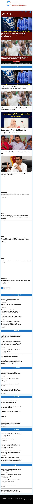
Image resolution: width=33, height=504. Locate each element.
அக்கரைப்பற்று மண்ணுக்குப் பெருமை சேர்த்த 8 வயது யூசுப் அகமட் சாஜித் (11, 475)
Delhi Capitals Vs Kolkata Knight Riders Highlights (10, 411)
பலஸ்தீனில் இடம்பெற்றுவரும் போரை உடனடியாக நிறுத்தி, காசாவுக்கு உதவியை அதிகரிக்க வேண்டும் (11, 317)
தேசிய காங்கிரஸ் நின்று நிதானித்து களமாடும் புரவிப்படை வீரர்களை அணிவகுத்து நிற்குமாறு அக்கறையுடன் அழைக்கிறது (10, 445)
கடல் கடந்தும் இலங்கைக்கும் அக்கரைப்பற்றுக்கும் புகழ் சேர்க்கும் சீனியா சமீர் (11, 470)
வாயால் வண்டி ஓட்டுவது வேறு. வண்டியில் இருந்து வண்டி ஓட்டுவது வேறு (15, 152)
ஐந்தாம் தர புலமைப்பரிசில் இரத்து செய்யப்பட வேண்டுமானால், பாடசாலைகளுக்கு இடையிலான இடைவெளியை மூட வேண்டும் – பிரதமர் (15, 239)
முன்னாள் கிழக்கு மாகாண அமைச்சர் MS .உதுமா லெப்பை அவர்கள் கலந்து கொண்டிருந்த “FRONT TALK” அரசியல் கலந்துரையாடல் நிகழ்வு (11, 423)
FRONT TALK (3, 416)
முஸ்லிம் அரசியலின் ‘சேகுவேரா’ (7, 439)
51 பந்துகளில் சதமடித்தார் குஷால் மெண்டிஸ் (10, 384)
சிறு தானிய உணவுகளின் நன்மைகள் (8, 485)
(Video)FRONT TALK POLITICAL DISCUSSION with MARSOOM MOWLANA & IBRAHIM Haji (10, 401)
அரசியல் (2, 31)
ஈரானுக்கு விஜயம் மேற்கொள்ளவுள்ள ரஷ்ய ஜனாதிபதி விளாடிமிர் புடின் (10, 300)
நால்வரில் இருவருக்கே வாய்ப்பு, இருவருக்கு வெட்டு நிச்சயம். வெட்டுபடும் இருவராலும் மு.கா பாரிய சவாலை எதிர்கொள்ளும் (11, 452)
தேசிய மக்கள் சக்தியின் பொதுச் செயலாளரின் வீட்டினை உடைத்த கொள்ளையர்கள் (15, 195)
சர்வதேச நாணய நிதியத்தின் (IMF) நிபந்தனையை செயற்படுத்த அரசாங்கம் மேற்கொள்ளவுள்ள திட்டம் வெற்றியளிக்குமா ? (13, 35)
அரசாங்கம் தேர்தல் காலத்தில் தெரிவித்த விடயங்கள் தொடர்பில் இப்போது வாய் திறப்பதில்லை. (14, 173)
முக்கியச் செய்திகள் (4, 55)
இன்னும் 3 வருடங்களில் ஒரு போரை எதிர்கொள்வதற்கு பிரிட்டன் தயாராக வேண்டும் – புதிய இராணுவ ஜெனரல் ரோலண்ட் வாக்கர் (11, 311)
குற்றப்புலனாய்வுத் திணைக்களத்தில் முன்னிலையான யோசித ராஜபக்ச (16, 261)
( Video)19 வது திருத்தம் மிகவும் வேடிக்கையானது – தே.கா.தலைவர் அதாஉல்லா (11, 406)
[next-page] (9, 288)
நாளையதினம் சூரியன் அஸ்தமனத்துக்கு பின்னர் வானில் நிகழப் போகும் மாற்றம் (11, 480)
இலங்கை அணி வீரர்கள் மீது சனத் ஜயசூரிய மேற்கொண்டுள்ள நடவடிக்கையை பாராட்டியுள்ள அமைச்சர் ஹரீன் (11, 390)
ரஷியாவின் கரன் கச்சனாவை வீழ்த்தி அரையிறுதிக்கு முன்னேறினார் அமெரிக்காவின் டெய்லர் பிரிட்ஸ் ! (14, 58)
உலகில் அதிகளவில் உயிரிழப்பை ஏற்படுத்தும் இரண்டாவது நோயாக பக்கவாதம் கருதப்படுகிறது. (11, 491)
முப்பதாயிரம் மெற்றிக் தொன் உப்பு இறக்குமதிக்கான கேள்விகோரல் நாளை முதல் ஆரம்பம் (15, 281)
